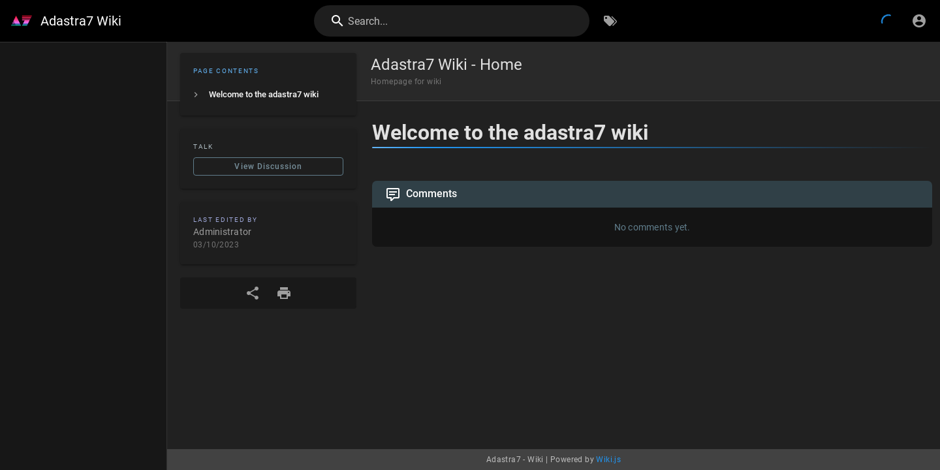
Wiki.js (608, 459)
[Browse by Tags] (610, 21)
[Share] (252, 293)
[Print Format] (284, 293)
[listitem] (268, 95)
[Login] (919, 21)
